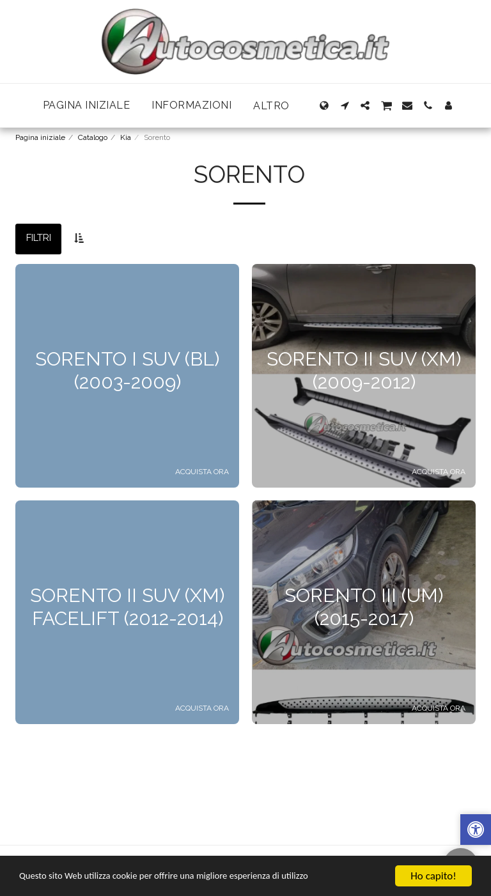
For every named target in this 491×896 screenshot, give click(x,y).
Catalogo (92, 137)
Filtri (38, 237)
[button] (344, 105)
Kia (125, 137)
